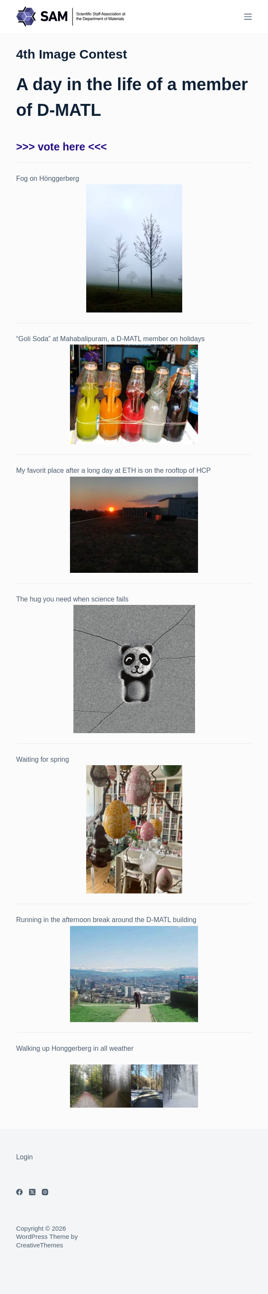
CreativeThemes (39, 1245)
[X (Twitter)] (32, 1192)
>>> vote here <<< (61, 147)
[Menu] (248, 17)
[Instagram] (45, 1192)
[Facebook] (19, 1192)
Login (24, 1157)
